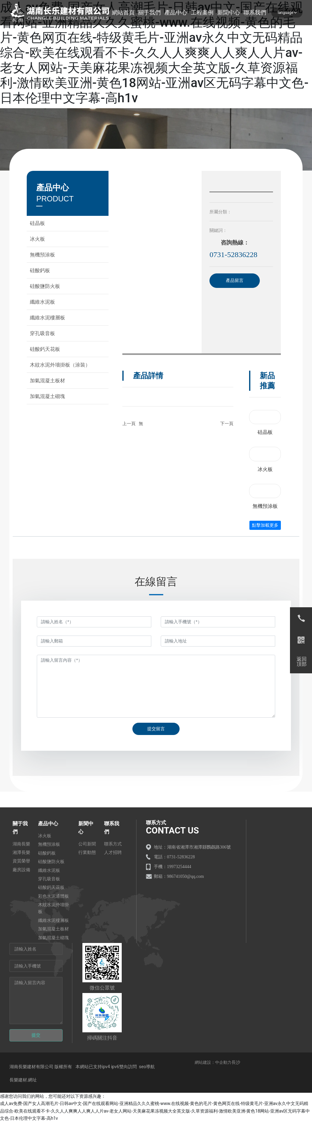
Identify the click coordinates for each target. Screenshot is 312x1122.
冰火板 (37, 239)
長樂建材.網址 (23, 1079)
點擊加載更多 (265, 525)
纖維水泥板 (42, 302)
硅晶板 (37, 223)
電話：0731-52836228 (174, 857)
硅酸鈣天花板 (45, 349)
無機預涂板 (42, 255)
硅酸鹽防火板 (45, 286)
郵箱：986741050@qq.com (179, 876)
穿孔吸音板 (42, 333)
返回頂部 (302, 662)
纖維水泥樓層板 (47, 318)
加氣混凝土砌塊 (47, 396)
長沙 (235, 1062)
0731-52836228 (233, 254)
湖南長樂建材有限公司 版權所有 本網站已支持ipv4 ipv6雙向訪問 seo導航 (82, 1066)
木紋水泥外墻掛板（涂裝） (60, 365)
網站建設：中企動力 (213, 1062)
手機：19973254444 (172, 866)
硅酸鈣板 (40, 270)
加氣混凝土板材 (47, 381)
